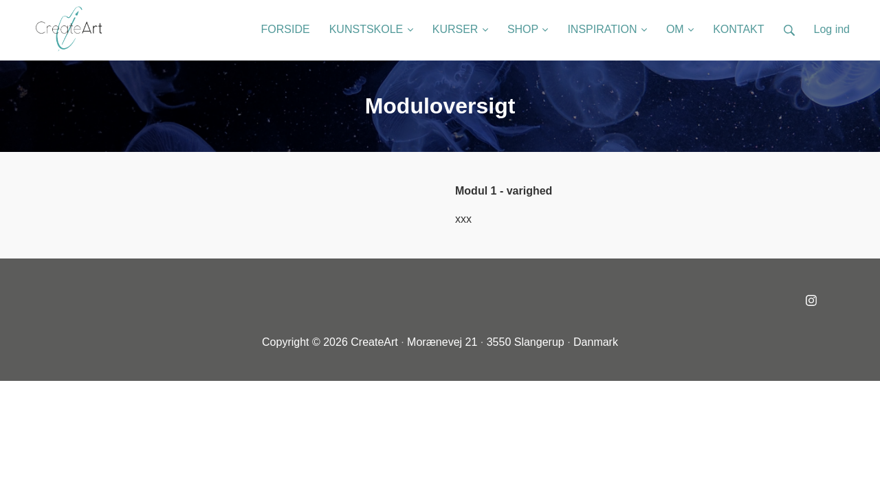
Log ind (832, 29)
